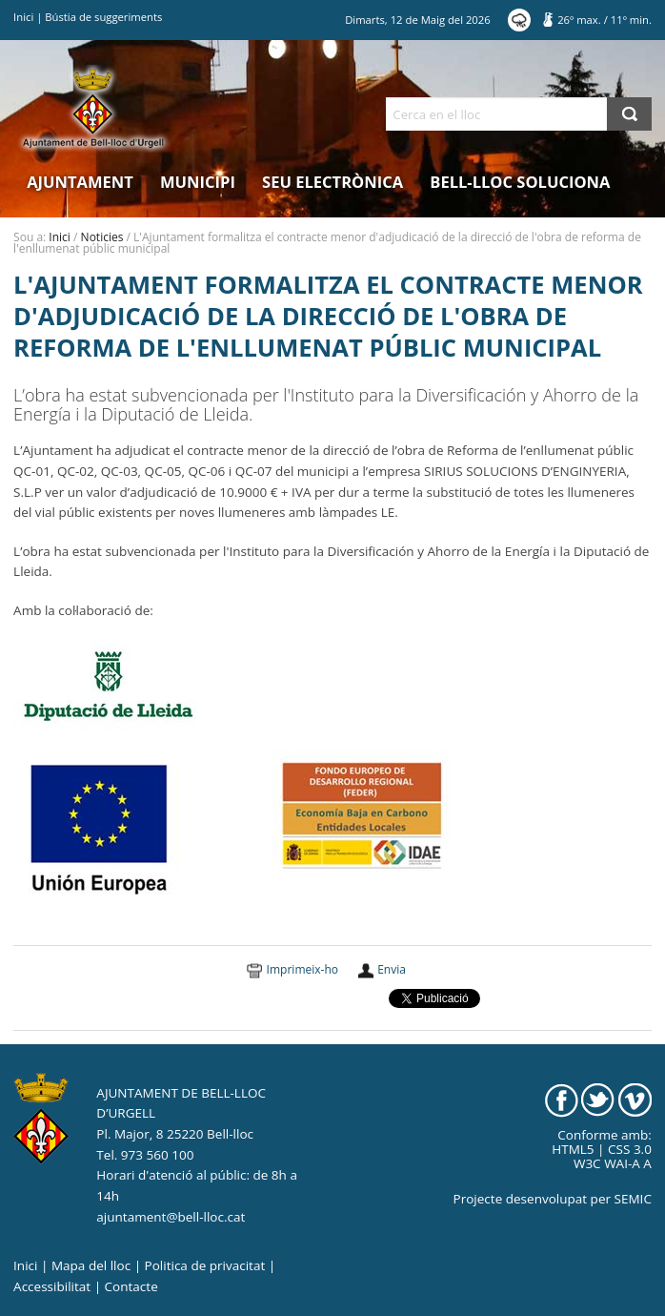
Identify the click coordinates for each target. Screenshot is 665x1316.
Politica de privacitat (205, 1265)
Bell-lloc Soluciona (520, 182)
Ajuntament (80, 182)
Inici (23, 17)
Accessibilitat (52, 1286)
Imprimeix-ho (302, 969)
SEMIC (633, 1198)
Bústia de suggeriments (103, 17)
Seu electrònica (332, 182)
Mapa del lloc (91, 1265)
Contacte (131, 1286)
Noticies (102, 237)
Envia (391, 969)
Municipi (197, 182)
